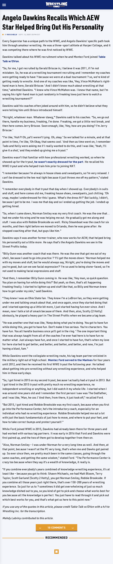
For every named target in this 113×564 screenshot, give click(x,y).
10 (49, 527)
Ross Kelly (12, 34)
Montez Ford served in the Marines (70, 360)
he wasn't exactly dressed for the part (58, 162)
